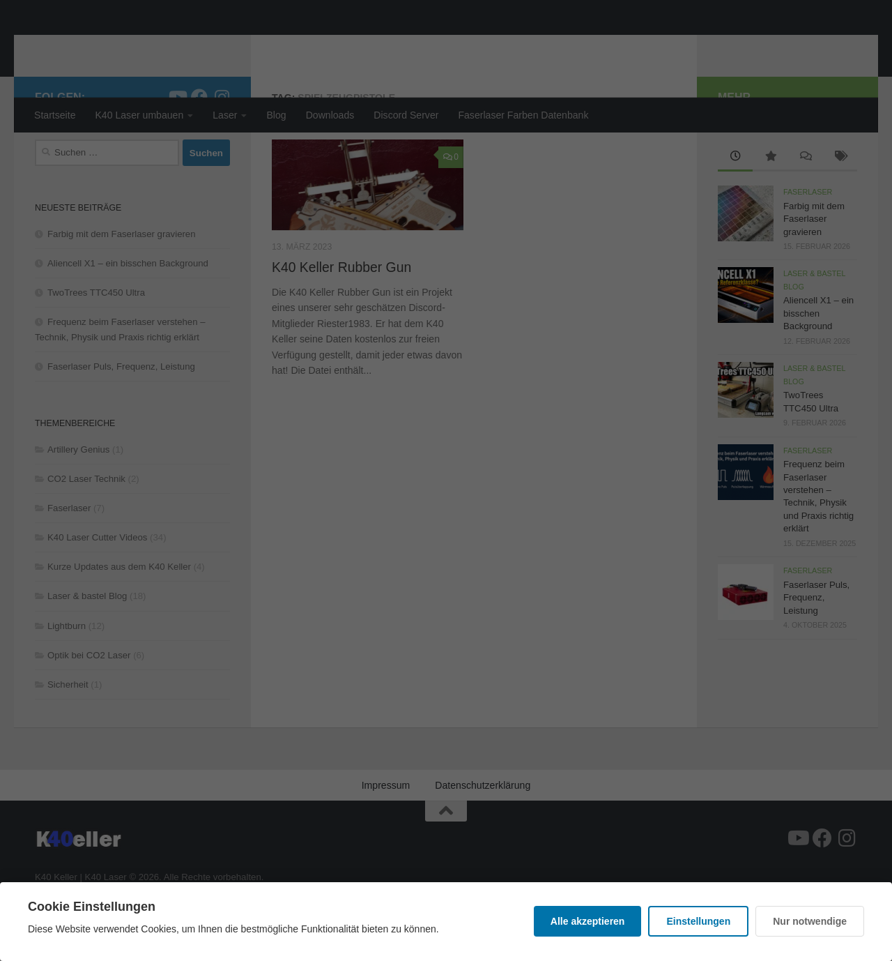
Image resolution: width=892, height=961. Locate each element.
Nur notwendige (810, 921)
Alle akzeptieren (588, 921)
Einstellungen (698, 921)
